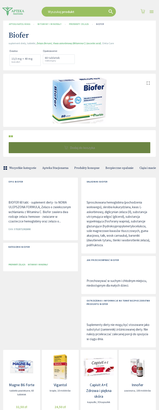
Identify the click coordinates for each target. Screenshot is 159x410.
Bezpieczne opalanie (119, 168)
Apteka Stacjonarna (55, 168)
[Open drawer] (151, 12)
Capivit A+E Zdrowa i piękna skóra (98, 390)
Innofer (137, 384)
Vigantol (60, 384)
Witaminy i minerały (49, 24)
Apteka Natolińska (19, 24)
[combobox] (79, 12)
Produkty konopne (87, 168)
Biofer (100, 24)
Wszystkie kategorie (20, 168)
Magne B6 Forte (21, 384)
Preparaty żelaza (79, 24)
